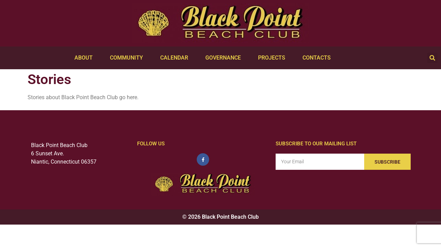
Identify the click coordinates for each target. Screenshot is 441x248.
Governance (224, 57)
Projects (273, 57)
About (85, 57)
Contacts (318, 57)
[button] (432, 58)
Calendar (176, 57)
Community (128, 57)
